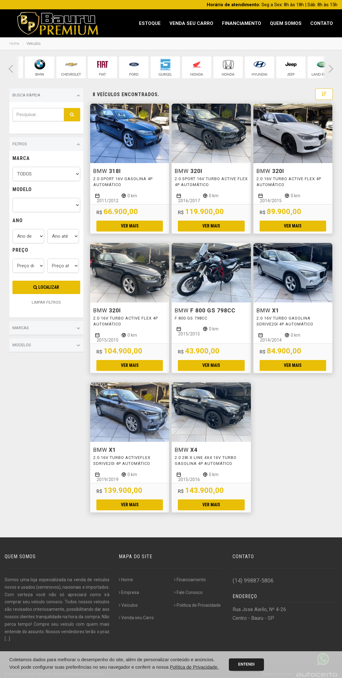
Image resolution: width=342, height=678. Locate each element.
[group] (40, 67)
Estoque (150, 23)
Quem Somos (286, 23)
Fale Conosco (188, 592)
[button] (11, 69)
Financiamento (241, 23)
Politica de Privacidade (197, 605)
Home (14, 43)
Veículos (128, 605)
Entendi (246, 664)
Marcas (46, 328)
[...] (7, 638)
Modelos (46, 345)
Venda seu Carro (191, 23)
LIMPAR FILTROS (46, 302)
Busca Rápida (46, 95)
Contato (321, 23)
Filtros (46, 144)
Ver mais (130, 225)
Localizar (46, 287)
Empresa (129, 592)
